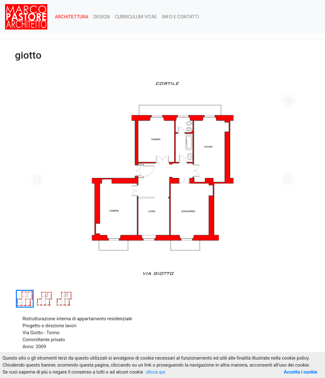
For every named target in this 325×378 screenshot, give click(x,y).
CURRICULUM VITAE (136, 17)
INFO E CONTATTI (180, 17)
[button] (37, 178)
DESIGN (101, 17)
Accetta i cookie (300, 372)
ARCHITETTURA (71, 17)
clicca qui (155, 372)
